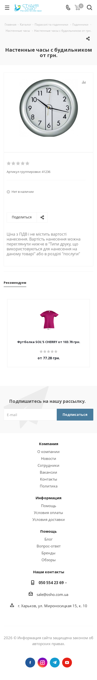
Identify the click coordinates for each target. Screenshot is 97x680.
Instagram (42, 662)
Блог (48, 539)
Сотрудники (48, 465)
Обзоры (49, 559)
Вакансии (48, 472)
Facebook (30, 662)
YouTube (67, 662)
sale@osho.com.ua (52, 594)
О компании (48, 451)
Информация (48, 497)
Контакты (48, 479)
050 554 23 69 (51, 582)
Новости (48, 458)
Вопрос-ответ (49, 546)
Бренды (48, 552)
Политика (48, 486)
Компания (48, 443)
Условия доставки (48, 519)
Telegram (55, 662)
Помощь (48, 505)
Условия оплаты (48, 512)
